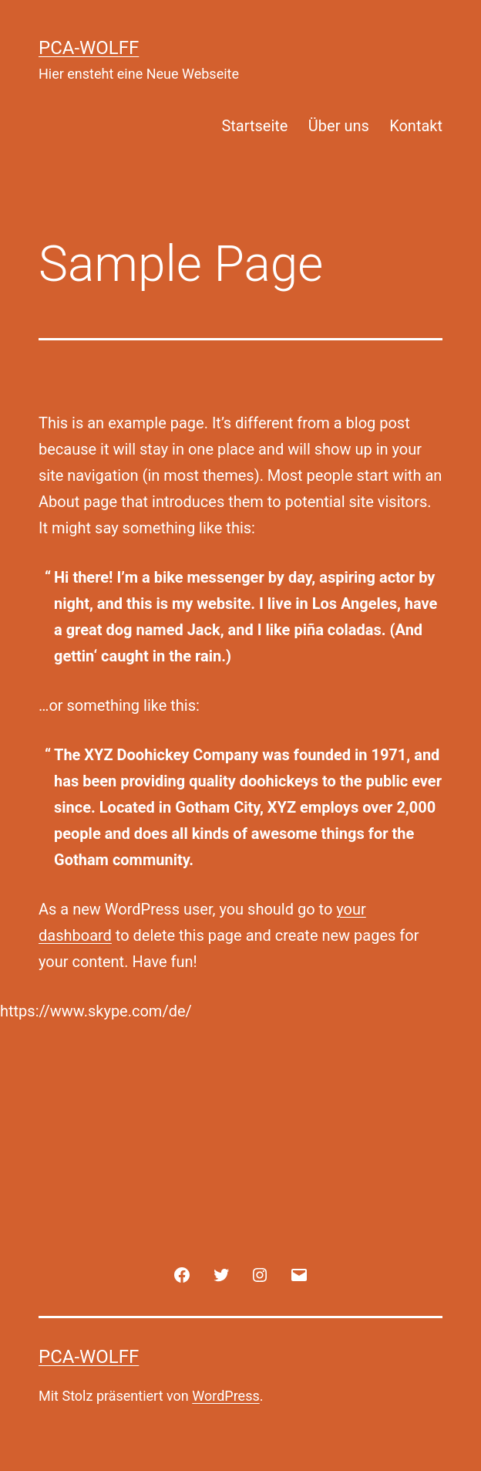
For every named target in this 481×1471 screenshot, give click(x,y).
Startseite (254, 126)
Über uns (338, 126)
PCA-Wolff (89, 48)
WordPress (225, 1396)
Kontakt (415, 126)
